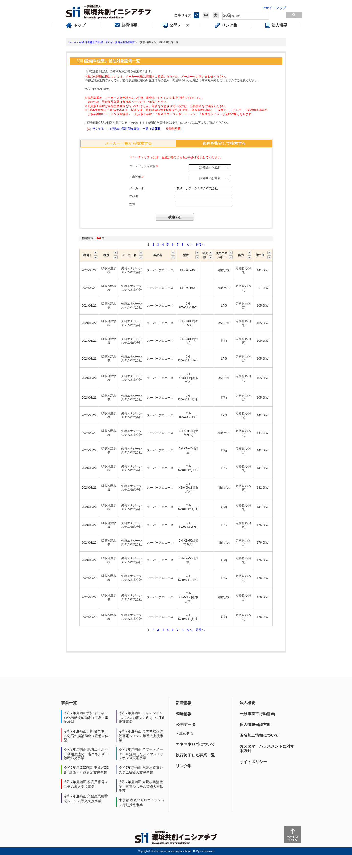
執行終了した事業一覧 (195, 755)
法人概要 (247, 703)
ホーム (72, 42)
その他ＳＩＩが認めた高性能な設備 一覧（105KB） (128, 128)
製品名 (133, 196)
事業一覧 (69, 703)
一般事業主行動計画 (257, 714)
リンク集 (183, 766)
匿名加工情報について (259, 735)
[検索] (246, 15)
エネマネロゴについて (195, 744)
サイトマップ (275, 8)
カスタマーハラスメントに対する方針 (267, 748)
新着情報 (183, 703)
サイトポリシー (253, 762)
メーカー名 (136, 188)
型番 (132, 204)
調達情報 (183, 714)
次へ (189, 244)
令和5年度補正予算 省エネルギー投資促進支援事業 (107, 42)
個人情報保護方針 (255, 725)
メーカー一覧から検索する (128, 143)
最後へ (200, 244)
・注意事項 (184, 733)
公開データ (185, 725)
